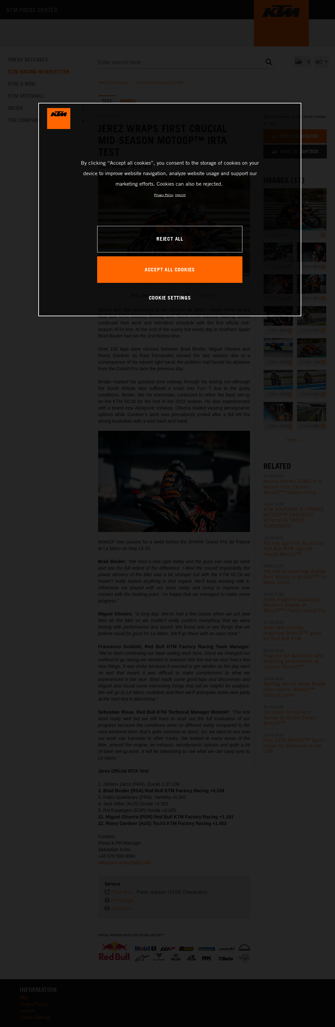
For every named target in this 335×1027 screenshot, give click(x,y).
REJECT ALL (169, 238)
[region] (169, 209)
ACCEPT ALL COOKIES (170, 269)
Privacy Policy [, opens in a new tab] (163, 195)
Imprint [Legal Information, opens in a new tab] (180, 195)
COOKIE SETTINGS (170, 297)
